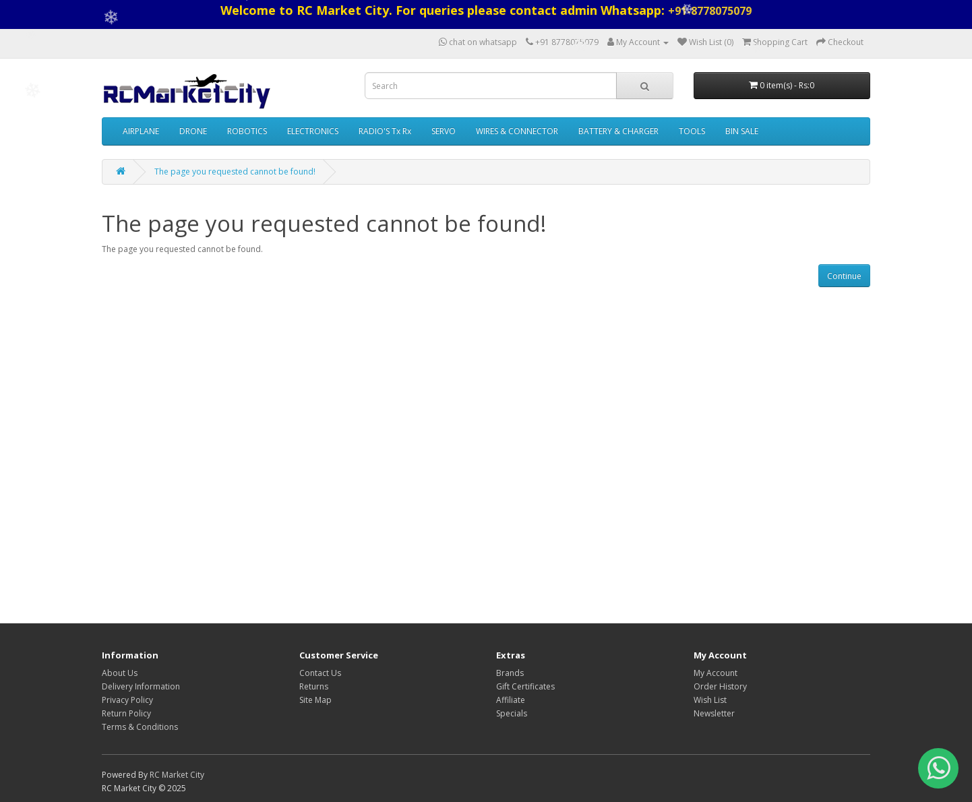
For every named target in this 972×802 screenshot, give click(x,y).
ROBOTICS (247, 131)
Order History (720, 686)
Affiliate (510, 700)
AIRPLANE (141, 131)
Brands (510, 673)
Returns (313, 686)
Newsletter (714, 713)
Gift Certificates (525, 686)
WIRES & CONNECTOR (517, 131)
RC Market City (177, 774)
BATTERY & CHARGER (618, 131)
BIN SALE (741, 131)
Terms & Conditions (140, 727)
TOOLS (692, 131)
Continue (844, 276)
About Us (120, 673)
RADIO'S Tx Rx (385, 131)
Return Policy (126, 713)
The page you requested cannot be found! (234, 171)
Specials (511, 713)
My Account (715, 673)
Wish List (710, 700)
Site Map (315, 700)
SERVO (443, 131)
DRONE (193, 131)
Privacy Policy (127, 700)
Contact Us (320, 673)
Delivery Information (141, 686)
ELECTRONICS (312, 131)
